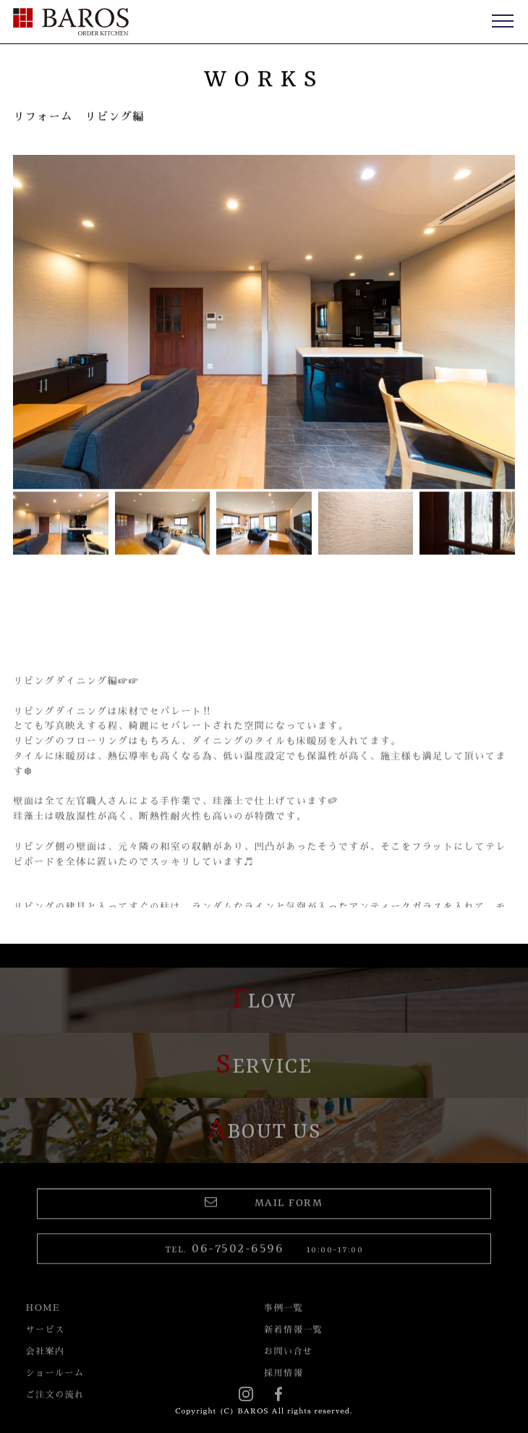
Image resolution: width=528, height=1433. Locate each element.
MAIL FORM (264, 1212)
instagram (246, 1396)
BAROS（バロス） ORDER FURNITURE (71, 21)
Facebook (282, 1396)
